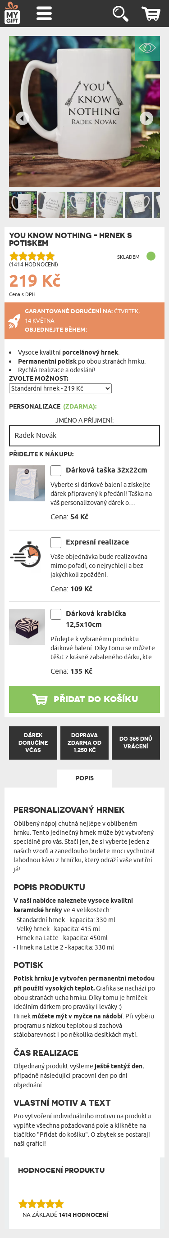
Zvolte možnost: (38, 378)
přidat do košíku (96, 698)
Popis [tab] (84, 778)
